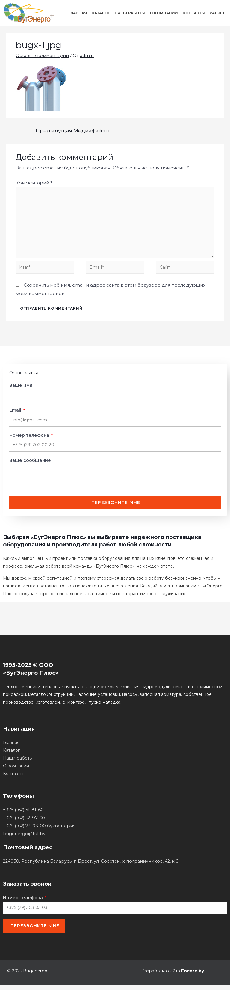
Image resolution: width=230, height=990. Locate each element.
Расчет (217, 13)
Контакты (194, 13)
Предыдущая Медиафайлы (69, 130)
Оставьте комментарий (43, 55)
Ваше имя (20, 388)
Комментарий (34, 183)
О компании (164, 13)
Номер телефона (29, 438)
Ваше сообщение (30, 463)
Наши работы (130, 13)
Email (15, 413)
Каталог (101, 13)
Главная (78, 13)
